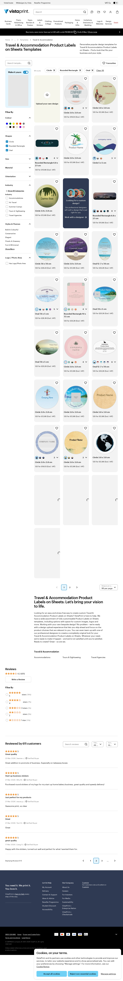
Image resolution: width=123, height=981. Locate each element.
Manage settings (108, 974)
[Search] (84, 12)
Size (7, 162)
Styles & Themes (12, 227)
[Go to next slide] (120, 32)
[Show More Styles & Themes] (9, 252)
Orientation (10, 179)
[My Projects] (99, 12)
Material (9, 170)
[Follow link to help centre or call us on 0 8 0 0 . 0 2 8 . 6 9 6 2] (92, 12)
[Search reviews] (74, 747)
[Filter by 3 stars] (7, 711)
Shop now (92, 32)
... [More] (15, 40)
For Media (66, 901)
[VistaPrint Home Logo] (16, 11)
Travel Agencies (98, 660)
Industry (9, 188)
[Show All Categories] (14, 193)
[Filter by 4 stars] (7, 705)
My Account (47, 890)
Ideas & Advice (48, 901)
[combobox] (58, 12)
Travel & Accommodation (43, 40)
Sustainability (67, 905)
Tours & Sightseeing (72, 660)
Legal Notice (26, 940)
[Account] (110, 12)
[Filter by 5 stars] (7, 697)
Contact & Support (49, 897)
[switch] (113, 2)
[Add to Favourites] (85, 81)
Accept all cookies (51, 974)
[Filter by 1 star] (7, 723)
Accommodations (42, 660)
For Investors (67, 897)
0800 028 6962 (10, 937)
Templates (24, 40)
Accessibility (47, 912)
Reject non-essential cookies (83, 974)
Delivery (45, 894)
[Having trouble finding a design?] (76, 206)
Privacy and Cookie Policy (31, 937)
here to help (20, 897)
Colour (8, 120)
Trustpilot (85, 885)
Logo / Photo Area (13, 260)
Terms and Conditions (12, 940)
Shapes (8, 139)
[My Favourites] (104, 12)
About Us (66, 890)
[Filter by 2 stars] (7, 717)
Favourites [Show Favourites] (109, 66)
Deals (116, 23)
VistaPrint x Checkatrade (67, 916)
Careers (65, 894)
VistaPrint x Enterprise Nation (69, 910)
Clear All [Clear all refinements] (100, 73)
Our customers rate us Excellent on (94, 889)
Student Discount (49, 909)
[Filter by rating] (97, 747)
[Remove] (51, 73)
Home (7, 40)
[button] (57, 590)
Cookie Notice (42, 966)
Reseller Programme (50, 905)
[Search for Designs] (29, 66)
